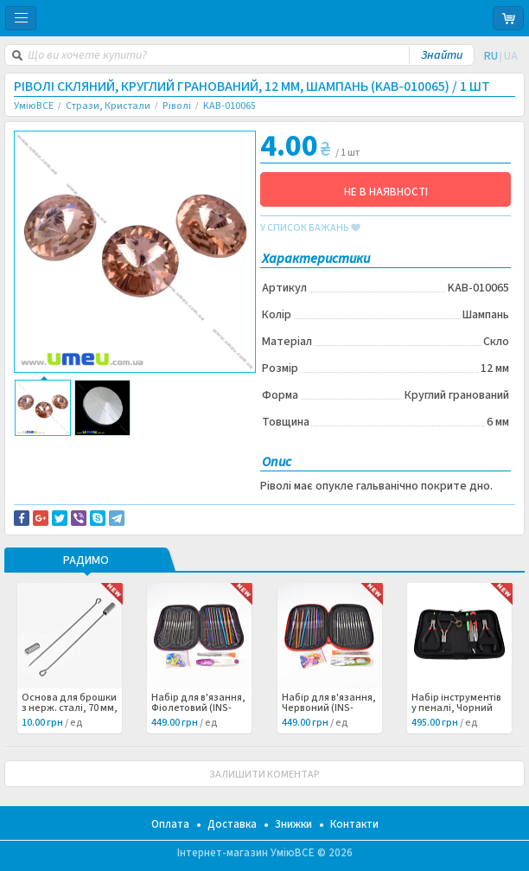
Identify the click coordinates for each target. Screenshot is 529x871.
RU (491, 56)
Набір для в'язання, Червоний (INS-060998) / (329, 708)
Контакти (354, 824)
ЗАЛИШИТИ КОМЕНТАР (264, 774)
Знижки (293, 824)
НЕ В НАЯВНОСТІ (386, 192)
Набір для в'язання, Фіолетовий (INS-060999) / (198, 708)
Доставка (232, 824)
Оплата (170, 824)
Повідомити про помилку (89, 459)
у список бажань (310, 228)
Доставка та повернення (88, 449)
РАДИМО (86, 561)
